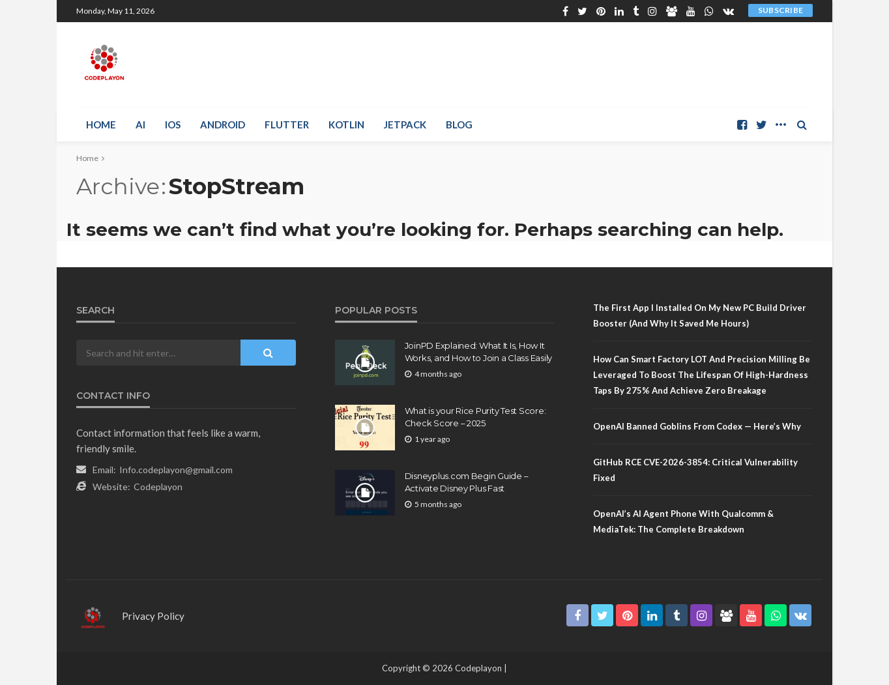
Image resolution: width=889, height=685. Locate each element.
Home (101, 124)
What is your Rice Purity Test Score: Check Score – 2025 (475, 416)
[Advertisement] (575, 64)
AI (140, 124)
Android (222, 124)
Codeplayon (158, 486)
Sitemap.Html (371, 540)
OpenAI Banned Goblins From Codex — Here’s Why (697, 426)
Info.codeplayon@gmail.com (176, 469)
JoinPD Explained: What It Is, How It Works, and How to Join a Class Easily (478, 351)
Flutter (287, 124)
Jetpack (405, 124)
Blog (459, 124)
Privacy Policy (153, 616)
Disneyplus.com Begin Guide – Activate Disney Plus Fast (467, 482)
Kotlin (346, 124)
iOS (173, 124)
